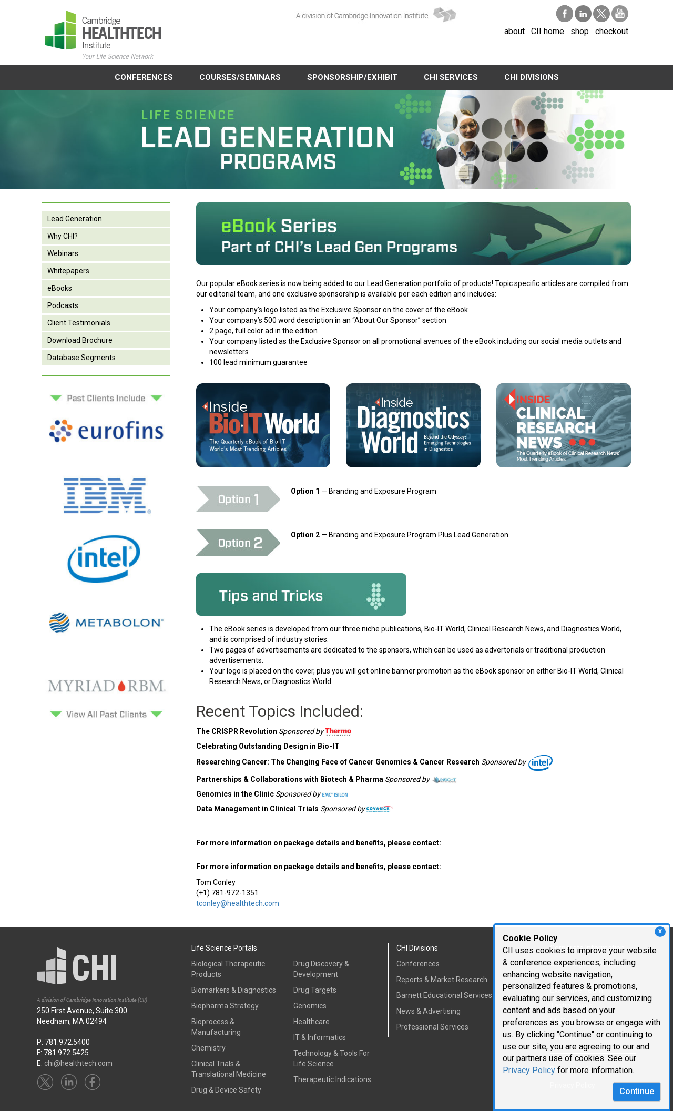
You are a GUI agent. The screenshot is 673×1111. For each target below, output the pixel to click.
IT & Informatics (319, 1037)
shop (579, 31)
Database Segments (81, 357)
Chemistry (208, 1048)
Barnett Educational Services (444, 995)
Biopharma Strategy (225, 1006)
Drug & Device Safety (226, 1090)
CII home (547, 31)
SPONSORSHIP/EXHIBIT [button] (352, 77)
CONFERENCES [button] (144, 77)
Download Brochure (80, 340)
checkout (611, 31)
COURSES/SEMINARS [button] (240, 77)
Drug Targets (314, 990)
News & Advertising (428, 1011)
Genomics (310, 1006)
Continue (636, 1091)
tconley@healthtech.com (237, 903)
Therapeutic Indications (332, 1079)
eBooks (59, 288)
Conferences (418, 964)
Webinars (62, 253)
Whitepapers (68, 271)
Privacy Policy (529, 1070)
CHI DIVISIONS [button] (531, 77)
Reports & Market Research (441, 979)
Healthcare (311, 1021)
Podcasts (62, 305)
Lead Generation (74, 219)
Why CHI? (62, 236)
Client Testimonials (78, 323)
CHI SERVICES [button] (451, 77)
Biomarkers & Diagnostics (233, 990)
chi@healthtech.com (78, 1063)
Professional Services (432, 1027)
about (514, 31)
